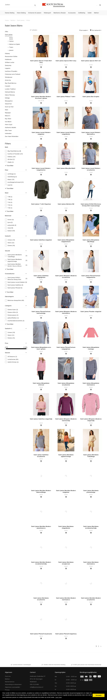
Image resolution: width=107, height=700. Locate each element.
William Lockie (9, 62)
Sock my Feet (9, 107)
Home (7, 20)
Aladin (9, 162)
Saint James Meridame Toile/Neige (16, 255)
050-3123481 (34, 684)
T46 (8, 200)
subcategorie (9, 296)
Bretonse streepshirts (14, 300)
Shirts (28, 20)
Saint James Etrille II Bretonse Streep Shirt (16, 278)
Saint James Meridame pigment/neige (16, 260)
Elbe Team (8, 130)
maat (6, 193)
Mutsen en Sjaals (14, 44)
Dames (10, 245)
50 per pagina (83, 30)
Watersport (47, 13)
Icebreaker (8, 133)
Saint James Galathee (14, 285)
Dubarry (7, 53)
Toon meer (9, 165)
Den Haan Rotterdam (11, 136)
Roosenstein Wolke (11, 56)
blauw (9, 179)
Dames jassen (11, 315)
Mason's (7, 115)
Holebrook (8, 59)
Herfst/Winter (12, 362)
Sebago (7, 98)
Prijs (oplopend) (95, 30)
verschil (7, 251)
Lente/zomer (11, 359)
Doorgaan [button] (98, 695)
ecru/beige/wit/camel (14, 182)
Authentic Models (10, 127)
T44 (8, 202)
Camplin (7, 86)
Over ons (8, 676)
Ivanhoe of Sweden (11, 71)
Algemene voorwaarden (12, 687)
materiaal (8, 215)
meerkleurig (11, 177)
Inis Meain (8, 121)
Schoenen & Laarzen (34, 13)
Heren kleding (21, 13)
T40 (8, 208)
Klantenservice (9, 681)
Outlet (89, 13)
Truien (11, 47)
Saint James (21, 20)
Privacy (7, 690)
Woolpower (8, 77)
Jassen (11, 50)
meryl (9, 228)
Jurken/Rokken (12, 318)
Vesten (11, 41)
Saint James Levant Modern (16, 282)
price (6, 343)
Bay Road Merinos (10, 83)
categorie (8, 305)
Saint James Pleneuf (13, 288)
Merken (96, 13)
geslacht (8, 236)
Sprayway (8, 65)
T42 (8, 205)
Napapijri (8, 113)
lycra (9, 222)
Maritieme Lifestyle (60, 13)
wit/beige (10, 174)
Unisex (10, 240)
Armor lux (8, 80)
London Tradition (10, 89)
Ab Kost (10, 159)
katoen (10, 231)
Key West (8, 118)
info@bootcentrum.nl (36, 687)
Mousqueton (9, 101)
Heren (9, 243)
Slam (6, 110)
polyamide (10, 225)
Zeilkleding (81, 13)
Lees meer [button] (58, 697)
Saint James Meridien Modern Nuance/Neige (16, 265)
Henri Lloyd (8, 124)
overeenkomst (9, 273)
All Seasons (11, 357)
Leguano (7, 68)
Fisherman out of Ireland (12, 74)
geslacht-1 (8, 328)
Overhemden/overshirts (14, 321)
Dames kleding (9, 13)
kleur (6, 170)
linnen (9, 220)
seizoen (7, 352)
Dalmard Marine (10, 92)
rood (8, 185)
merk (6, 147)
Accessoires (72, 13)
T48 (8, 197)
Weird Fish (8, 104)
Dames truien (11, 310)
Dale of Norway (10, 95)
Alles (6, 31)
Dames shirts (11, 312)
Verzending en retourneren (13, 684)
